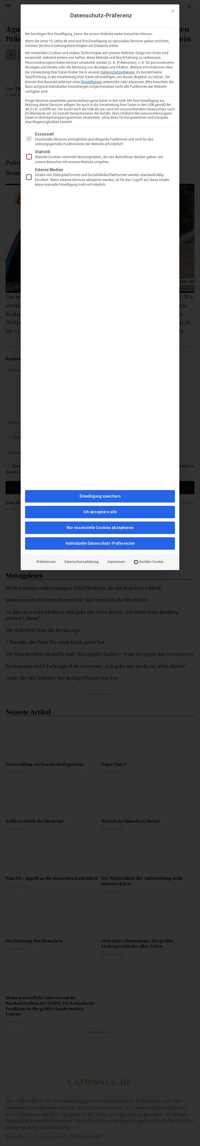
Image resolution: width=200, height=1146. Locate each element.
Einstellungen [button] (91, 82)
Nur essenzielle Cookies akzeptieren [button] (100, 527)
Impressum (116, 562)
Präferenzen (46, 562)
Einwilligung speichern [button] (100, 496)
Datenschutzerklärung (118, 72)
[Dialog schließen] (172, 11)
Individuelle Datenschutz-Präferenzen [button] (100, 543)
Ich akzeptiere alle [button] (100, 512)
